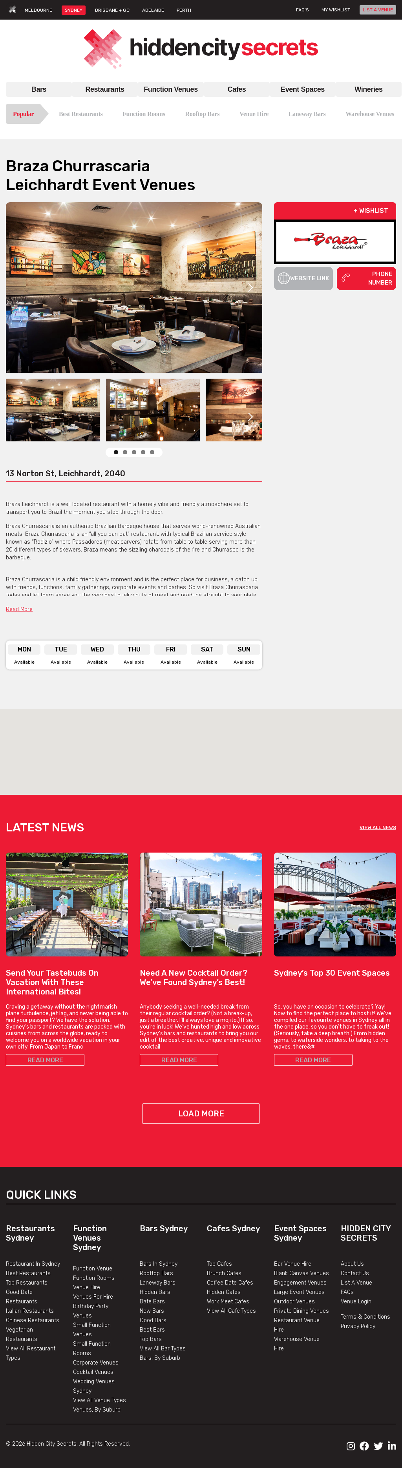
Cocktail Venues (93, 1372)
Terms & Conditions (365, 1317)
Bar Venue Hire (292, 1264)
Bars (38, 89)
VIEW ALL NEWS (378, 827)
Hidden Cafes (224, 1292)
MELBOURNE (38, 10)
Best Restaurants (81, 114)
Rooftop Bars (202, 114)
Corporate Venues (96, 1362)
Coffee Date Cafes (230, 1282)
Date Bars (152, 1301)
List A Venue (356, 1282)
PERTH (184, 10)
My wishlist (336, 10)
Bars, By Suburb (160, 1358)
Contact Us (355, 1273)
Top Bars (151, 1339)
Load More (201, 1113)
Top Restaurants (27, 1282)
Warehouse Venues (369, 114)
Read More (19, 609)
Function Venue (92, 1268)
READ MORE (45, 1060)
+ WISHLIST (370, 210)
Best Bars (152, 1329)
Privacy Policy (358, 1326)
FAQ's (302, 10)
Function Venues (170, 89)
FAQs (347, 1292)
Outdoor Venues (294, 1301)
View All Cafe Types (231, 1311)
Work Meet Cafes (228, 1301)
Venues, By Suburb (97, 1409)
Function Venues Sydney (90, 1238)
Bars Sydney (164, 1228)
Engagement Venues (300, 1282)
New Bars (152, 1311)
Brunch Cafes (224, 1273)
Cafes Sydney (233, 1228)
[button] (201, 744)
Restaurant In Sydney (33, 1264)
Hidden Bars (155, 1292)
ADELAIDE (153, 10)
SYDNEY (73, 10)
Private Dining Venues (301, 1311)
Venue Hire (254, 114)
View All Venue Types (99, 1400)
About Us (352, 1264)
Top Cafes (219, 1264)
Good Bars (153, 1320)
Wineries (368, 89)
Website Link (303, 278)
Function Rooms (143, 114)
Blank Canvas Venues (301, 1273)
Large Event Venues (299, 1292)
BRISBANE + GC (112, 10)
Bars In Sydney (158, 1264)
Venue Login (356, 1301)
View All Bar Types (163, 1348)
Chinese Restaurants (32, 1320)
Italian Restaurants (30, 1311)
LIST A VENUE (378, 10)
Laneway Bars (307, 114)
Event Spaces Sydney (300, 1233)
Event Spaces (303, 89)
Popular (23, 114)
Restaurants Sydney (30, 1233)
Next (250, 288)
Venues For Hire (93, 1297)
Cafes (237, 89)
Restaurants (104, 89)
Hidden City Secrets (366, 1233)
